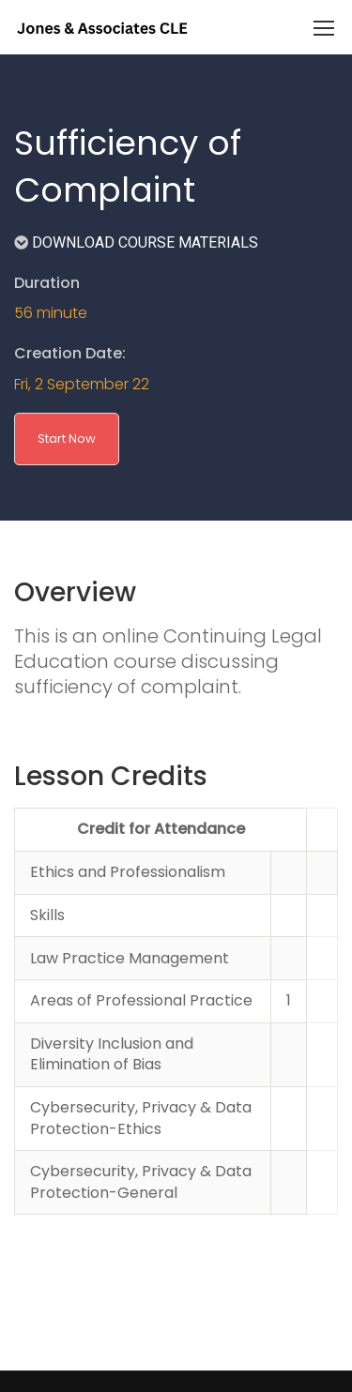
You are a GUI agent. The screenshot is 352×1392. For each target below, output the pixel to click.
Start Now (67, 438)
